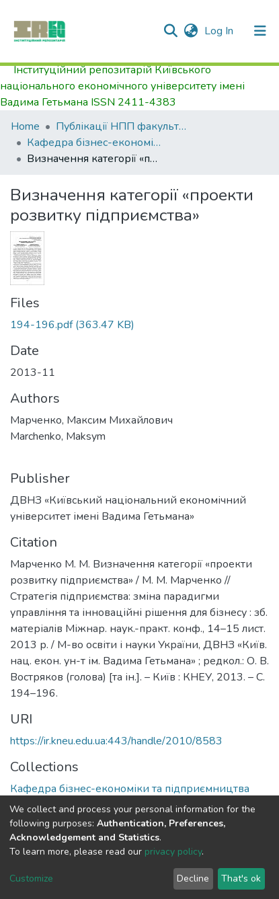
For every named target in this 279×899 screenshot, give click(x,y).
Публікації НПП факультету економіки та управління (123, 126)
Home (25, 126)
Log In (220, 31)
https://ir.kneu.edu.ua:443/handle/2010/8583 (116, 741)
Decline (193, 878)
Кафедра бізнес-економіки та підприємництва (94, 142)
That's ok (241, 878)
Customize (31, 878)
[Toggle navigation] (260, 30)
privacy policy (173, 851)
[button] (191, 31)
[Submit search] (170, 31)
